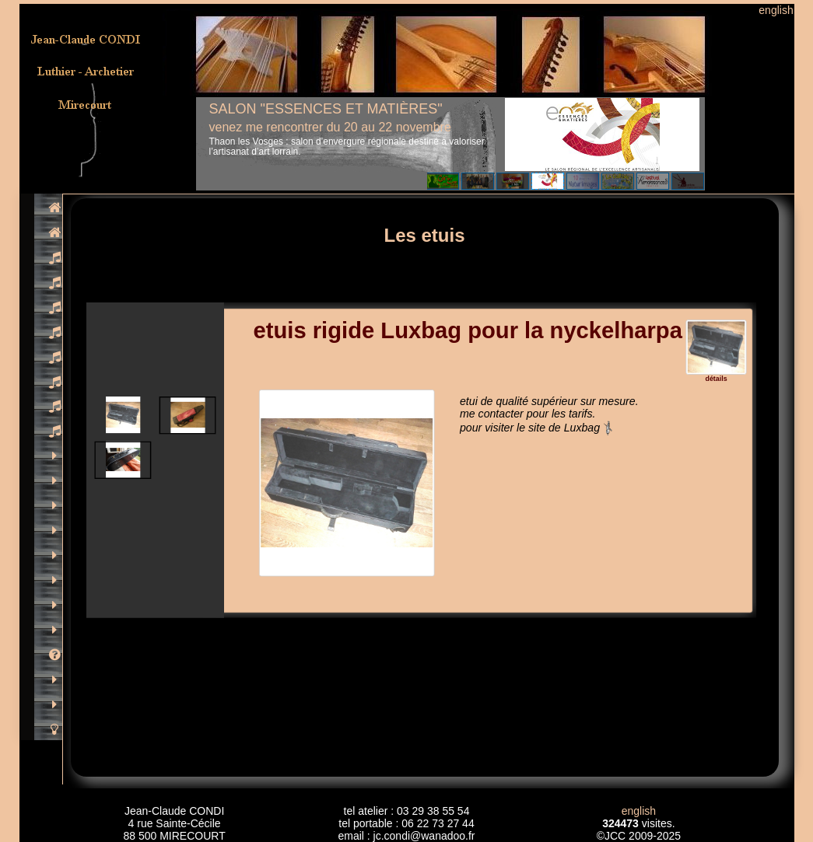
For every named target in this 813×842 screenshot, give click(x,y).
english (776, 10)
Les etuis (424, 235)
